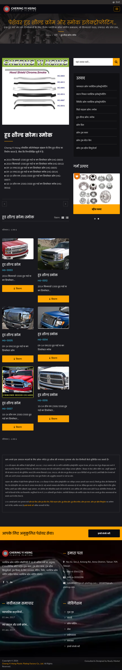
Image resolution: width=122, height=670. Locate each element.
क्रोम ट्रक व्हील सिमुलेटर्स (86, 148)
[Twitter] (7, 582)
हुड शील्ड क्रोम (11, 265)
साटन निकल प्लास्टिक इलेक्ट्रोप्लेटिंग (91, 94)
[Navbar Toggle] (117, 8)
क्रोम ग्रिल (80, 124)
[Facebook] (3, 582)
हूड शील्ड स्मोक (75, 502)
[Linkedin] (11, 582)
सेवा (69, 629)
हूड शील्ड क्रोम (66, 502)
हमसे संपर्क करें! (104, 533)
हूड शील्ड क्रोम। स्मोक (68, 35)
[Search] (93, 62)
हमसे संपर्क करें (29, 505)
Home (48, 35)
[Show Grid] (63, 217)
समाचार (70, 640)
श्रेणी (56, 35)
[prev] (4, 203)
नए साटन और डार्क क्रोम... (15, 624)
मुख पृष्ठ (70, 612)
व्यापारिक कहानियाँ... (12, 612)
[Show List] (67, 217)
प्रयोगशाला (71, 634)
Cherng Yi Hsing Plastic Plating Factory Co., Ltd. (23, 663)
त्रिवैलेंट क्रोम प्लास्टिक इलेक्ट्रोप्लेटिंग (91, 101)
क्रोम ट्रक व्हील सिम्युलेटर (98, 502)
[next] (65, 203)
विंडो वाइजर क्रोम (55, 502)
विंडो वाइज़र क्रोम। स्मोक (86, 109)
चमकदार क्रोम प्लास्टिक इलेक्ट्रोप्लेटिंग (91, 86)
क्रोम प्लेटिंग (72, 623)
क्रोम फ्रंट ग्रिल (33, 502)
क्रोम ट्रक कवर (82, 132)
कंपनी (69, 617)
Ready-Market (113, 661)
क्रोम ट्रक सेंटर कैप (83, 140)
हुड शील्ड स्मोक (48, 275)
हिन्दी (118, 2)
